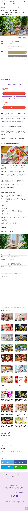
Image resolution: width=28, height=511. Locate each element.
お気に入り (23, 4)
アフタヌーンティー (5, 273)
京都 (19, 451)
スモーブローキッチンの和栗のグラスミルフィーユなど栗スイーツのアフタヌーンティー (7, 426)
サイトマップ (16, 502)
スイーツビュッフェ (21, 474)
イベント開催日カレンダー (7, 478)
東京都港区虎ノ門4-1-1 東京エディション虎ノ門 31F (16, 259)
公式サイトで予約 (17, 56)
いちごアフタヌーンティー (16, 46)
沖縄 (19, 438)
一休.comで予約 (17, 52)
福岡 (11, 438)
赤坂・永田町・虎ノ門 (14, 256)
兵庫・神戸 (12, 451)
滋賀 (11, 453)
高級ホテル (10, 48)
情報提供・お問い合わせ (16, 501)
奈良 (2, 453)
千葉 (19, 445)
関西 (4, 448)
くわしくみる (14, 93)
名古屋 (3, 438)
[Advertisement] (9, 68)
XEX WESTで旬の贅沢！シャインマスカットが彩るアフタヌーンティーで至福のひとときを (21, 426)
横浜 (11, 445)
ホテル (9, 46)
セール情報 (14, 4)
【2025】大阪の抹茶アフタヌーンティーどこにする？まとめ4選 (21, 400)
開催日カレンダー (4, 4)
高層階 (23, 46)
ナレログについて (7, 501)
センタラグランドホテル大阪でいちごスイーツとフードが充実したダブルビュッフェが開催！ (7, 413)
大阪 (2, 451)
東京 (9, 256)
